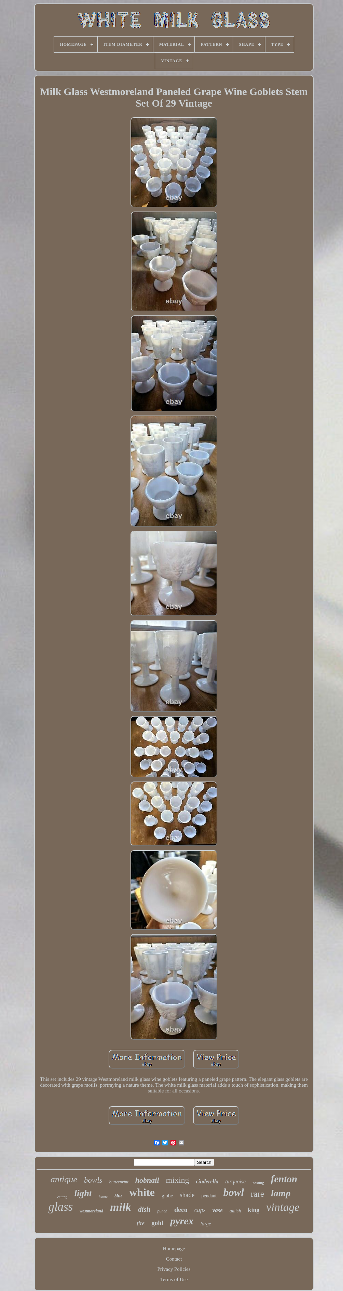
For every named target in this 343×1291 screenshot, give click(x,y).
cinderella (207, 1181)
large (206, 1223)
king (253, 1210)
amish (235, 1210)
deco (181, 1209)
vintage (282, 1207)
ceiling (62, 1197)
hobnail (147, 1180)
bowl (233, 1192)
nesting (258, 1183)
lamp (281, 1193)
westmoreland (91, 1211)
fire (141, 1223)
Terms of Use (174, 1279)
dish (144, 1209)
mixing (177, 1180)
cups (200, 1210)
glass (60, 1206)
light (83, 1193)
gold (157, 1222)
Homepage (174, 1248)
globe (167, 1195)
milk (120, 1207)
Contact (174, 1259)
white (142, 1192)
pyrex (181, 1220)
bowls (93, 1180)
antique (64, 1179)
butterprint (118, 1181)
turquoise (235, 1181)
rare (257, 1193)
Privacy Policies (173, 1269)
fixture (103, 1197)
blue (118, 1195)
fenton (284, 1178)
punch (162, 1211)
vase (217, 1210)
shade (187, 1194)
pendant (208, 1195)
